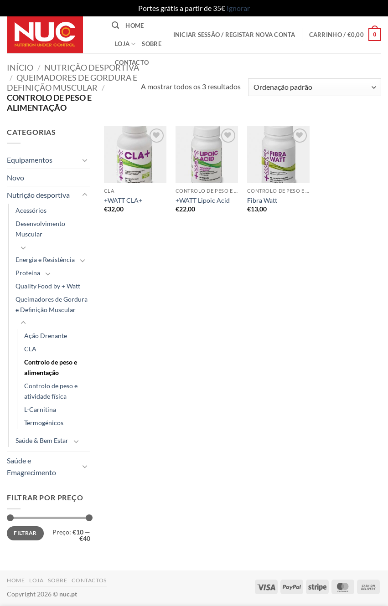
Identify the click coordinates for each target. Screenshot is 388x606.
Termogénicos (43, 422)
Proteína (28, 273)
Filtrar (25, 532)
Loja (125, 44)
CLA (30, 349)
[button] (115, 25)
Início (20, 67)
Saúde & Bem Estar (42, 440)
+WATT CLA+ (123, 200)
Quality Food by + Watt (48, 286)
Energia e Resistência (45, 259)
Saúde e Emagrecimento (31, 466)
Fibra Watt (262, 200)
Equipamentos (29, 159)
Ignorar (238, 8)
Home (134, 25)
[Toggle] (84, 159)
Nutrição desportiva (91, 67)
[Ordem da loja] (314, 87)
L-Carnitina (40, 409)
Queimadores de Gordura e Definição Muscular (72, 82)
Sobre (151, 43)
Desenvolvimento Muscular (40, 229)
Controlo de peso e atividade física (51, 391)
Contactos (89, 580)
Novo (15, 177)
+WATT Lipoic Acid (203, 200)
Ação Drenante (45, 335)
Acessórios (31, 210)
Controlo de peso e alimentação (50, 367)
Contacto (132, 62)
